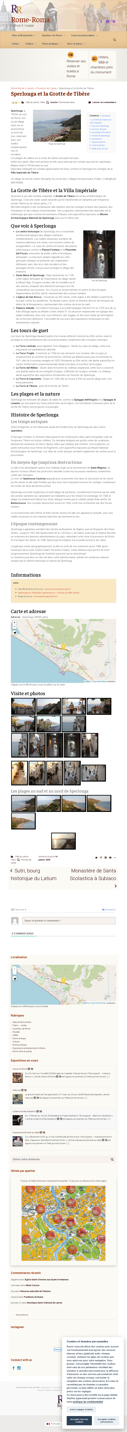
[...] (104, 1076)
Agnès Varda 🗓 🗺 (22, 1069)
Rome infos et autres (22, 1051)
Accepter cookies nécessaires (107, 1420)
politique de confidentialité (88, 1402)
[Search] (112, 1159)
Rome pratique (20, 1044)
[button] (14, 632)
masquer (105, 116)
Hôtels (15, 1035)
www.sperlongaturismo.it (45, 596)
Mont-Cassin (32, 1285)
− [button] (14, 627)
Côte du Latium (32, 102)
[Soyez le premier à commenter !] (69, 920)
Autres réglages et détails (81, 1409)
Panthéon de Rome (33, 1297)
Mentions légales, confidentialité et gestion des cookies (60, 1390)
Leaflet (87, 681)
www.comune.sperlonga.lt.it (58, 589)
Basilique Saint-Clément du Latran (44, 1302)
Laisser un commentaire (104, 102)
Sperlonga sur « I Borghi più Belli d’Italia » (61, 593)
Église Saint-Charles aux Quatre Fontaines (47, 1279)
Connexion (109, 909)
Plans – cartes (20, 1025)
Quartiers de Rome (21, 1028)
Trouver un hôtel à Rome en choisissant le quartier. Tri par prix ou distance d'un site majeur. (63, 1181)
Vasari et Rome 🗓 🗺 (23, 1090)
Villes (42, 102)
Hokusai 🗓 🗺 (20, 1111)
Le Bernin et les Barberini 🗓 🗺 (27, 1132)
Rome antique (19, 1038)
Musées (16, 1032)
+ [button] (14, 623)
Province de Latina (67, 102)
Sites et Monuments (22, 1022)
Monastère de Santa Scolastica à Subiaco (93, 874)
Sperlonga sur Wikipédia (29, 593)
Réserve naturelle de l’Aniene (35, 1291)
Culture (16, 1041)
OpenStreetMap (99, 681)
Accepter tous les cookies (79, 1420)
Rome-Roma (30, 19)
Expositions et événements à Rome (29, 1048)
